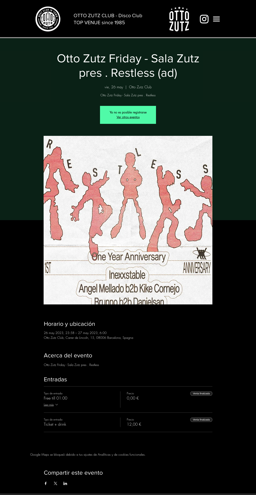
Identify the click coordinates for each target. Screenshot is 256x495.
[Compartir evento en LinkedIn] (65, 483)
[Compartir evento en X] (55, 483)
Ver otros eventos (128, 117)
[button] (216, 19)
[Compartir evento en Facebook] (46, 483)
